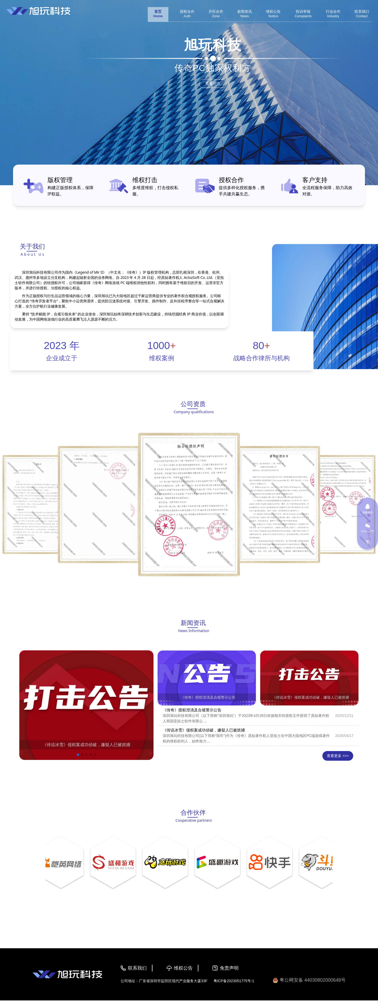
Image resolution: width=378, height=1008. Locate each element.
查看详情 (212, 83)
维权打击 (144, 179)
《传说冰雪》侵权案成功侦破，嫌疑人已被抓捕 (86, 744)
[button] (78, 755)
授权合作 (231, 179)
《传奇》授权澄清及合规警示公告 (208, 697)
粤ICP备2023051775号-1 (234, 981)
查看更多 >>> (338, 756)
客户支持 (314, 179)
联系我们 (137, 968)
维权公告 (183, 968)
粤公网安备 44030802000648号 (309, 980)
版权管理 (60, 179)
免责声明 (229, 968)
